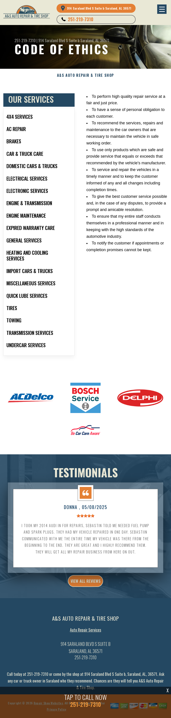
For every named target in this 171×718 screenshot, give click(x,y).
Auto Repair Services (85, 632)
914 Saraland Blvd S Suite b (58, 40)
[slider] (85, 517)
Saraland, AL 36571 (94, 40)
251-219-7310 (80, 19)
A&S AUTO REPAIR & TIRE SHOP (85, 75)
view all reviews (85, 582)
